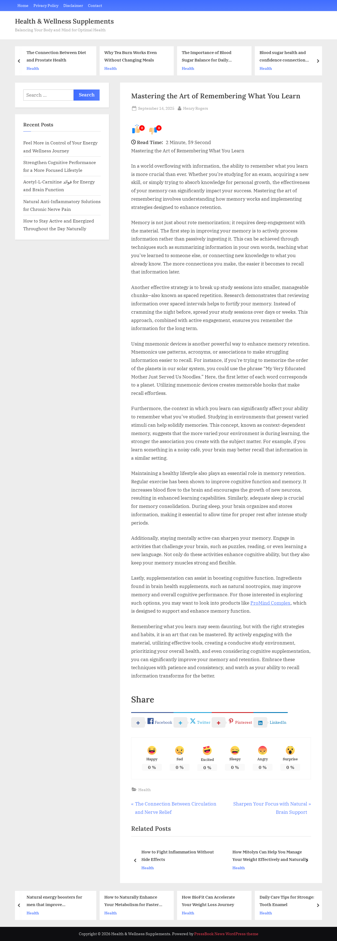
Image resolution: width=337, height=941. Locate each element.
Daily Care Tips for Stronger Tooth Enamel (287, 900)
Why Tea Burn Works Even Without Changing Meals (130, 56)
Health (33, 68)
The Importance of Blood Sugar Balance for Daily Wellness (206, 57)
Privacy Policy (45, 5)
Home (22, 5)
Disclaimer (73, 5)
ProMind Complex (270, 603)
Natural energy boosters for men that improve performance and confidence (55, 901)
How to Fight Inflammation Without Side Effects (177, 856)
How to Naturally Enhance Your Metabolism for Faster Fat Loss (131, 901)
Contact (95, 5)
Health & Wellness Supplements (64, 21)
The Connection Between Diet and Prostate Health (56, 56)
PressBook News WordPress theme (226, 933)
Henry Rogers (195, 108)
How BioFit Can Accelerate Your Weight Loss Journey (208, 900)
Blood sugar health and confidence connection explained (283, 57)
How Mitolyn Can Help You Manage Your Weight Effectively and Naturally (270, 856)
